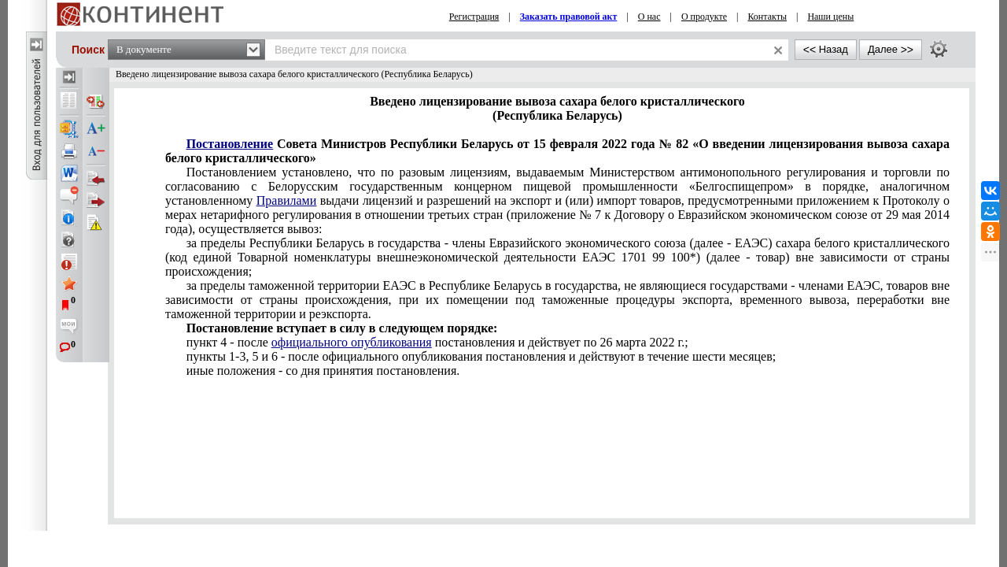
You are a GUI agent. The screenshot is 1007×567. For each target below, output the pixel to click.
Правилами (286, 200)
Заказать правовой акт (569, 16)
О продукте (704, 16)
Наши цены (830, 16)
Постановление (229, 143)
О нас (649, 16)
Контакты (767, 16)
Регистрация (474, 16)
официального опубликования (351, 342)
